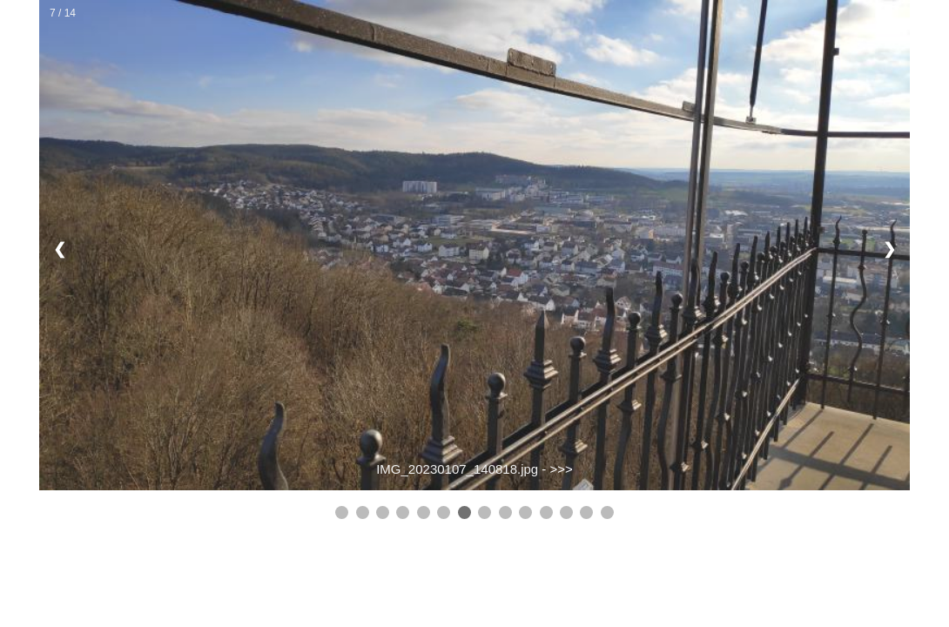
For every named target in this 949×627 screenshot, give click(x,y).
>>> (561, 469)
